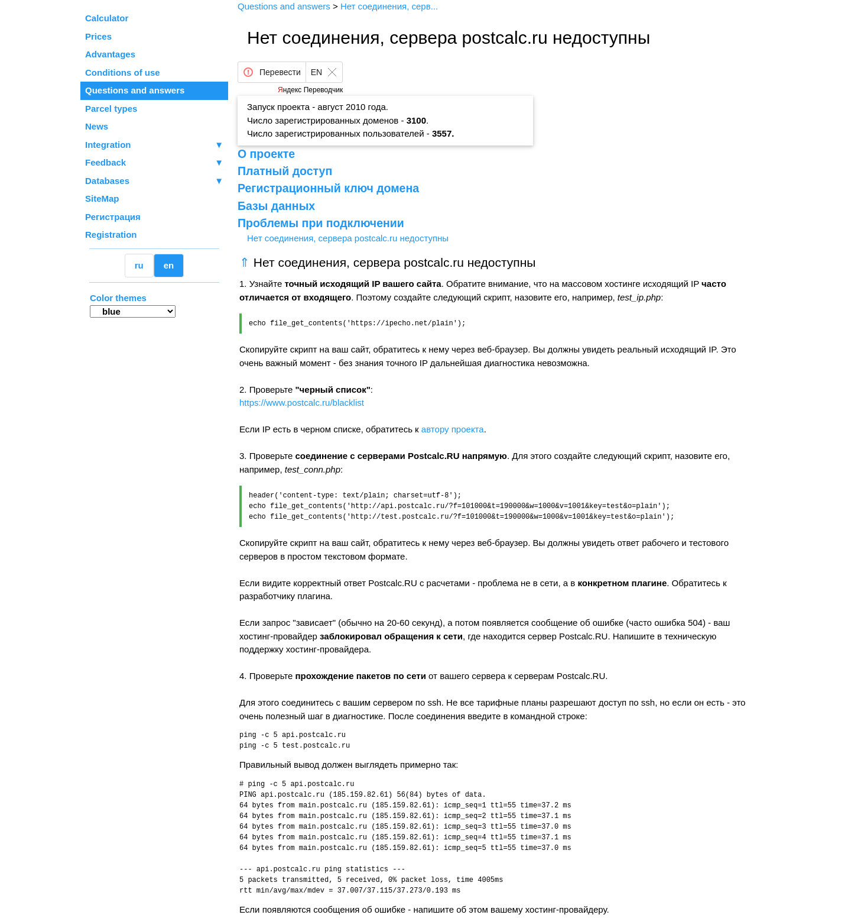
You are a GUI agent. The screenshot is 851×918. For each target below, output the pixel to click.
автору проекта (452, 429)
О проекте (266, 153)
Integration (154, 145)
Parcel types (111, 109)
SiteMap (102, 198)
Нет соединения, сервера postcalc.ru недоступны (348, 238)
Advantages (110, 54)
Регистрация (113, 217)
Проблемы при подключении (321, 223)
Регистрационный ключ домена (328, 188)
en (169, 265)
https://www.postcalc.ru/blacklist (301, 402)
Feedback (154, 163)
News (96, 126)
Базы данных (276, 205)
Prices (98, 36)
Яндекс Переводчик (310, 90)
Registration (111, 235)
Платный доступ (285, 170)
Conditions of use (122, 72)
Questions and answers (134, 90)
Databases (107, 181)
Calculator (106, 18)
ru (139, 265)
